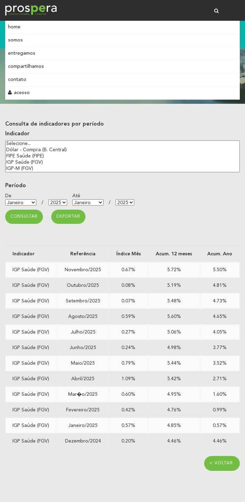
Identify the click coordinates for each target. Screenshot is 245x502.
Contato (17, 79)
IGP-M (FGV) (122, 169)
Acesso (19, 92)
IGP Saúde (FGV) (122, 162)
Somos (15, 40)
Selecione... (122, 144)
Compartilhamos (26, 66)
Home (14, 27)
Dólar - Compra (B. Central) (122, 150)
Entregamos (21, 53)
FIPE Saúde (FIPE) (122, 156)
